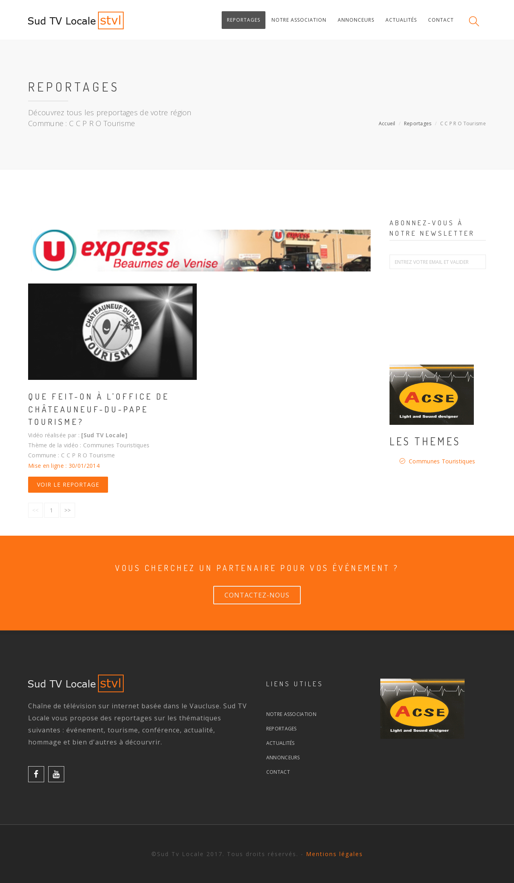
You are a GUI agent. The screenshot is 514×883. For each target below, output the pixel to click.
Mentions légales (334, 854)
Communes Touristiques (442, 461)
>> (67, 510)
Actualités (280, 743)
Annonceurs (283, 757)
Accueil (387, 123)
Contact (278, 772)
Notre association (291, 714)
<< (35, 510)
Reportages (418, 123)
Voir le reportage (68, 484)
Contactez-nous (257, 595)
